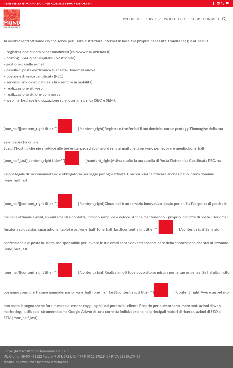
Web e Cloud (176, 19)
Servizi (153, 19)
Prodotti (132, 19)
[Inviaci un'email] (218, 3)
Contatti (211, 19)
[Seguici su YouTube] (227, 3)
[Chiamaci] (222, 3)
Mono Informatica (54, 362)
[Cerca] (224, 18)
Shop (195, 19)
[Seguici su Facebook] (213, 3)
